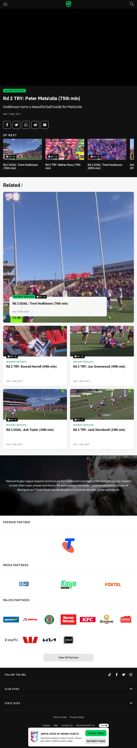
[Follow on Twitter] (123, 674)
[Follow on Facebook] (116, 674)
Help (55, 725)
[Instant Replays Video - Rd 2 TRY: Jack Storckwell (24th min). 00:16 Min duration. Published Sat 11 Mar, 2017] (102, 419)
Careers (46, 725)
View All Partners (69, 657)
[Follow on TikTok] (109, 674)
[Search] (132, 4)
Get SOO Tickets (96, 733)
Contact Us (67, 725)
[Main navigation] (5, 4)
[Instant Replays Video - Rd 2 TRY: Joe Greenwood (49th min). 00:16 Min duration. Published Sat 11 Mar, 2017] (102, 356)
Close (103, 725)
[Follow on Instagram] (130, 674)
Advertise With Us (85, 725)
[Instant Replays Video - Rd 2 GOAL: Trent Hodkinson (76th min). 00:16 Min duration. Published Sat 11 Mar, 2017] (68, 257)
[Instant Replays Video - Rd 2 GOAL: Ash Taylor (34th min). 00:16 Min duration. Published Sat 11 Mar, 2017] (35, 419)
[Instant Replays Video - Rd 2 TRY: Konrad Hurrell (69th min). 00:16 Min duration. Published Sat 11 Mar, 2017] (35, 356)
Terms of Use (60, 717)
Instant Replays (14, 90)
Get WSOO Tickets (96, 741)
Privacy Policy (77, 717)
